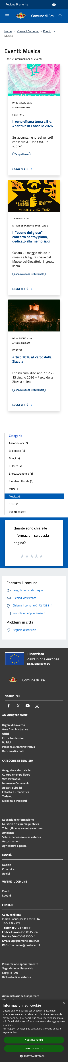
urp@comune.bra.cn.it (25, 940)
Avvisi (6, 873)
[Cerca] (60, 16)
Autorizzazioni (11, 841)
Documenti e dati (13, 751)
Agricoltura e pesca (14, 845)
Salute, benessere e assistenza (21, 837)
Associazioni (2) (18, 443)
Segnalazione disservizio (17, 968)
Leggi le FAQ (10, 972)
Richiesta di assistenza (16, 977)
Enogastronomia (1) (21, 473)
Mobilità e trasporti (14, 800)
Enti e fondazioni (13, 738)
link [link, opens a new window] (15, 1032)
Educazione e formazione (18, 819)
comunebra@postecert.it (24, 945)
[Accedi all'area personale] (53, 4)
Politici (6, 742)
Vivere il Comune (28, 31)
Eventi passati (17, 511)
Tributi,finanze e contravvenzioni (22, 828)
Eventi (47, 31)
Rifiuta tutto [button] (34, 1048)
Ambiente (8, 832)
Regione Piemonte (16, 4)
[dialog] (34, 1031)
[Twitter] (18, 705)
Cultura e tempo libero (16, 774)
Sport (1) (14, 504)
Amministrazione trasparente (20, 996)
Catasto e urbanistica (15, 792)
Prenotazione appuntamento (20, 964)
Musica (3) (15, 496)
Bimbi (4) (14, 458)
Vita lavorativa (11, 779)
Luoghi (6, 895)
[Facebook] (8, 705)
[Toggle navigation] (7, 15)
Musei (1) (14, 489)
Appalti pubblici (12, 787)
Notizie (6, 865)
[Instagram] (37, 705)
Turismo (7, 796)
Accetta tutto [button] (34, 1039)
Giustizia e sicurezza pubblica (20, 824)
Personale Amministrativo (18, 747)
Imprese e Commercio (16, 783)
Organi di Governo (13, 725)
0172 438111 (23, 927)
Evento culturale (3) (21, 481)
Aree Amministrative (15, 729)
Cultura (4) (15, 466)
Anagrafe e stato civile (16, 770)
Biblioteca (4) (17, 450)
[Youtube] (27, 705)
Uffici (5, 733)
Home (8, 31)
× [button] (64, 1003)
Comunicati (9, 869)
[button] (34, 1056)
